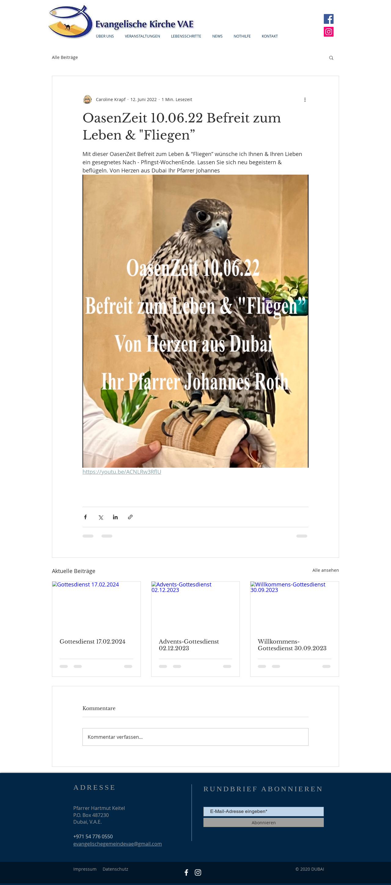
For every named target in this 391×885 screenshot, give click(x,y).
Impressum (85, 869)
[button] (331, 57)
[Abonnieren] (263, 822)
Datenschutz (115, 869)
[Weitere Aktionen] (305, 99)
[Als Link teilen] (130, 517)
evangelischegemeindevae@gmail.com (117, 843)
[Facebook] (329, 19)
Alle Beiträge (65, 57)
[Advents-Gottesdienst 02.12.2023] (196, 606)
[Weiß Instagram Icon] (198, 872)
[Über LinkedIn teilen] (115, 517)
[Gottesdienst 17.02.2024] (96, 606)
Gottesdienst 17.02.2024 (93, 641)
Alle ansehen (325, 570)
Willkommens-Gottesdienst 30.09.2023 (292, 645)
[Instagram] (329, 32)
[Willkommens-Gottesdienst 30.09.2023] (294, 606)
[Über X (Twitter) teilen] (100, 517)
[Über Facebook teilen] (85, 517)
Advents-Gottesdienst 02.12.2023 (189, 645)
